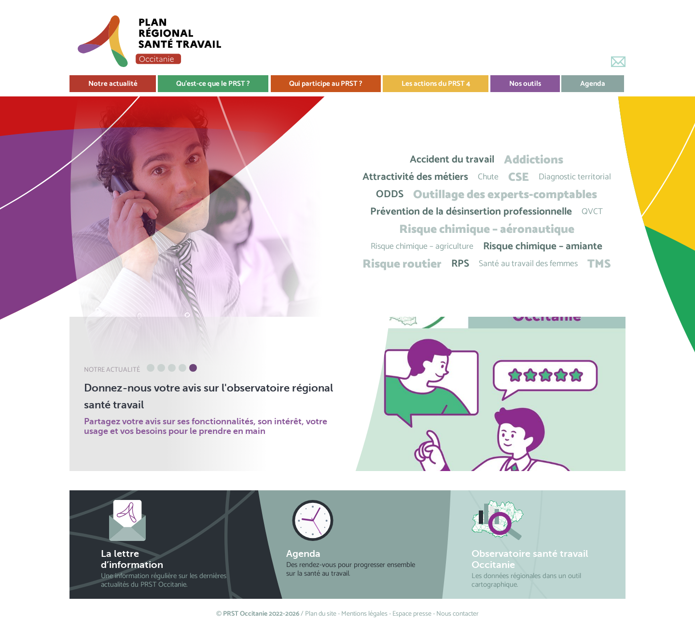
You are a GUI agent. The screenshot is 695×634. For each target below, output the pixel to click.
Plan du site (320, 614)
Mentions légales (364, 614)
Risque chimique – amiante (542, 246)
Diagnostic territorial (575, 177)
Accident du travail (452, 159)
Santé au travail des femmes (528, 264)
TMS (599, 264)
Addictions (533, 159)
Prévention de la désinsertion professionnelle (471, 211)
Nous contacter (457, 614)
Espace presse (411, 614)
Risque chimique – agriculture (422, 246)
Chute (488, 177)
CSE (518, 177)
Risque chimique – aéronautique (486, 229)
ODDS (389, 194)
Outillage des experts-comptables (505, 194)
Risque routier (402, 264)
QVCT (592, 211)
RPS (460, 264)
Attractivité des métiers (415, 177)
